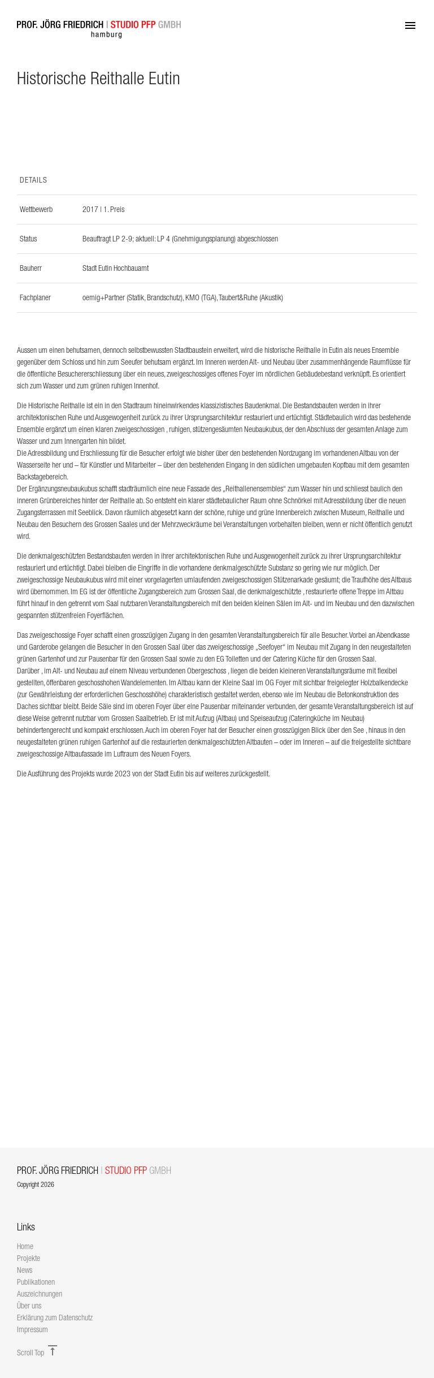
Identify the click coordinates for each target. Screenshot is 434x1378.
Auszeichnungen (39, 1293)
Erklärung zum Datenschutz (55, 1317)
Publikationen (36, 1281)
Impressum (32, 1329)
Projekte (28, 1258)
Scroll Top (38, 1352)
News (24, 1270)
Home (25, 1246)
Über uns (29, 1305)
